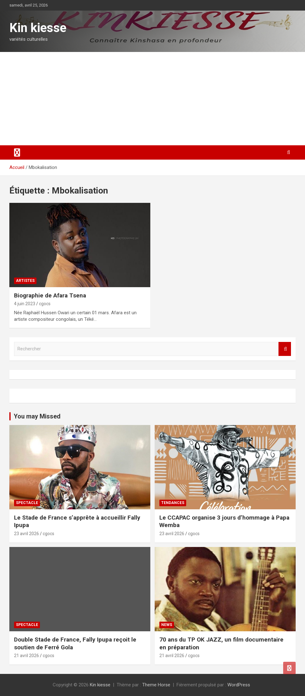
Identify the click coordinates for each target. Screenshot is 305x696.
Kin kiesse (37, 28)
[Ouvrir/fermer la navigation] (17, 152)
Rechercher (284, 349)
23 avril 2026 (26, 533)
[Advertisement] (152, 98)
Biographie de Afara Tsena (50, 295)
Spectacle (27, 503)
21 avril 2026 (26, 655)
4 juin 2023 (24, 303)
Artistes (25, 280)
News (166, 625)
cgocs (45, 303)
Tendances (172, 503)
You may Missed (37, 416)
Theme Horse (156, 685)
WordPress (238, 685)
